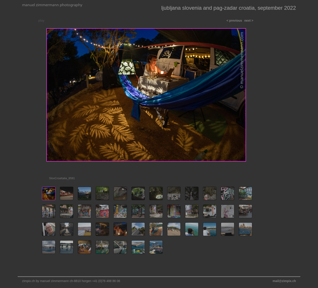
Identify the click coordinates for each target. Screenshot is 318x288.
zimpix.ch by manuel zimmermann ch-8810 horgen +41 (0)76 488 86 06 (71, 281)
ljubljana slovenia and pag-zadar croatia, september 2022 (228, 8)
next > (248, 20)
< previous (234, 20)
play (41, 20)
